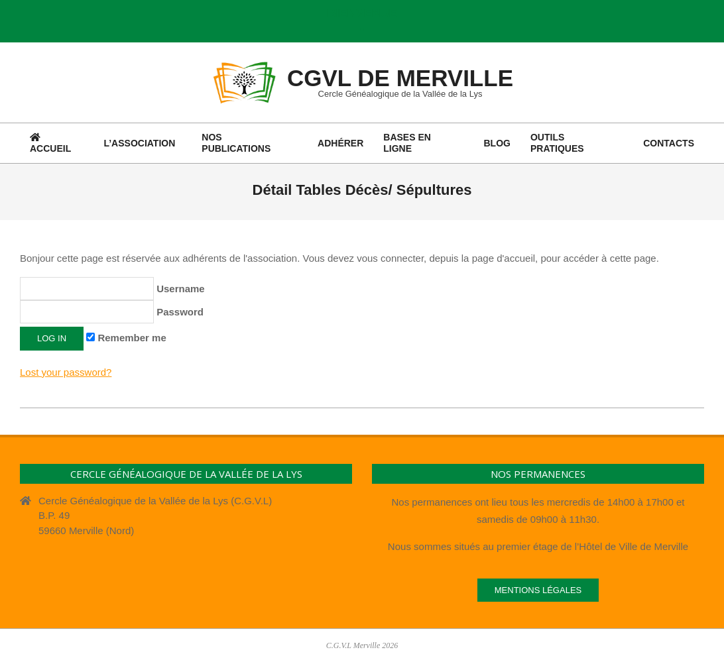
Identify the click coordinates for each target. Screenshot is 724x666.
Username (112, 288)
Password (112, 311)
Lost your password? (65, 372)
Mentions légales (538, 590)
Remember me (126, 337)
